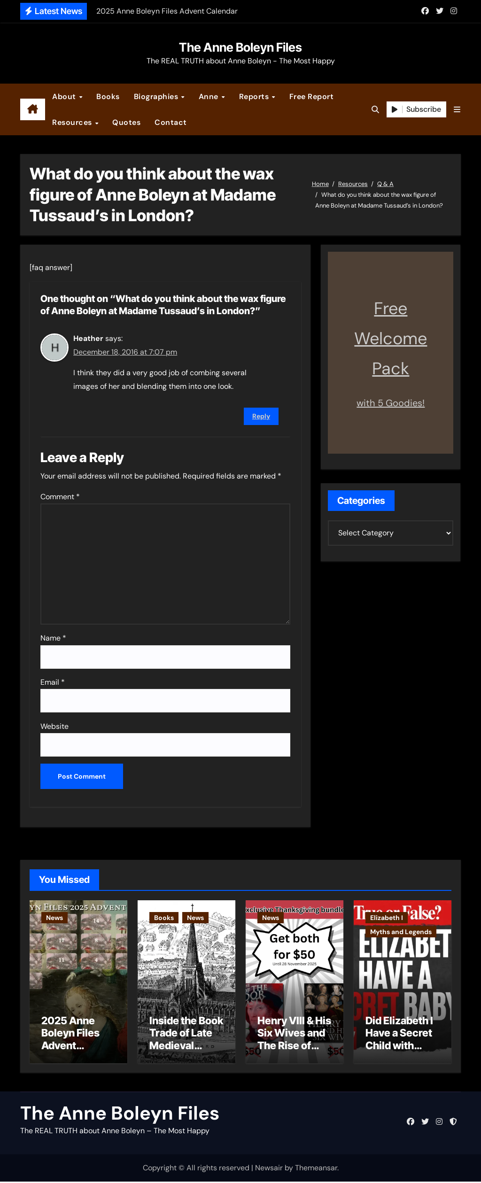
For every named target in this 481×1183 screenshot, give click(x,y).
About (65, 96)
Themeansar (316, 1169)
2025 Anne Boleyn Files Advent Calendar (70, 1040)
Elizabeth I (386, 917)
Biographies (157, 96)
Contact (171, 122)
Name (53, 638)
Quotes (126, 122)
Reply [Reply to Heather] (261, 416)
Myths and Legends (401, 932)
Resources (73, 122)
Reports (255, 96)
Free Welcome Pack (390, 338)
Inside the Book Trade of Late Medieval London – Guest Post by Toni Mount (186, 1053)
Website (54, 726)
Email (52, 682)
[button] (457, 109)
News (54, 917)
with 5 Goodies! (391, 403)
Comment (60, 497)
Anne (210, 96)
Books (108, 96)
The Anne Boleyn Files (240, 47)
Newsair (269, 1169)
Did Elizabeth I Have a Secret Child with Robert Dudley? (399, 1047)
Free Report (311, 96)
